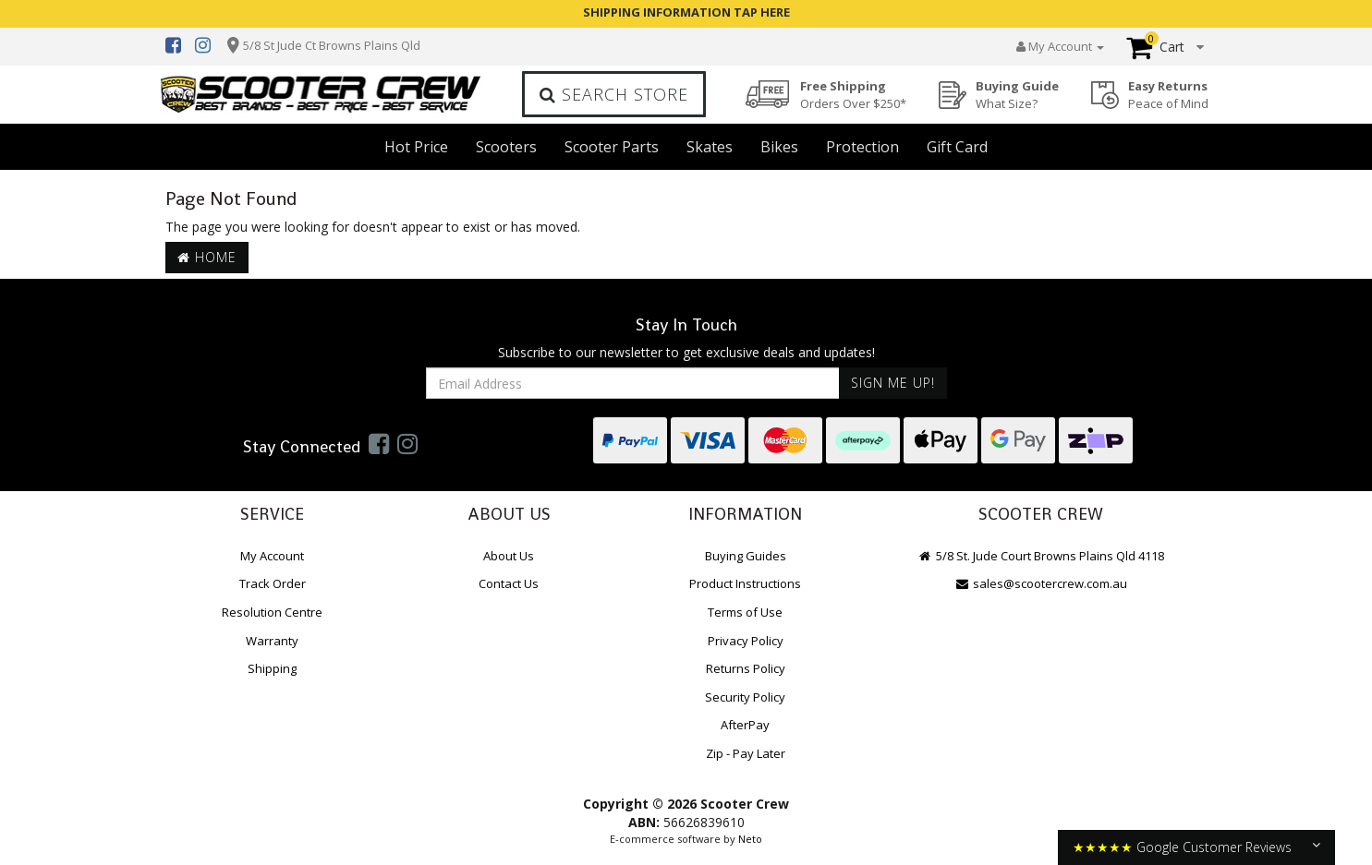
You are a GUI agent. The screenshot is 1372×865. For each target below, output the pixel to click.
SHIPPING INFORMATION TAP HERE (686, 12)
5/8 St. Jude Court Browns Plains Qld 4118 (1040, 555)
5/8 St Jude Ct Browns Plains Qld (331, 45)
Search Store (614, 94)
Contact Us (509, 583)
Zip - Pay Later (745, 753)
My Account (272, 555)
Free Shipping (853, 95)
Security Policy (745, 697)
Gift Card (957, 147)
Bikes (779, 147)
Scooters (506, 147)
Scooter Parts (612, 147)
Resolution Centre (272, 612)
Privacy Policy (745, 640)
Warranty (272, 640)
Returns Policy (745, 668)
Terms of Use (745, 612)
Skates (709, 147)
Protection (862, 147)
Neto (750, 839)
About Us (508, 555)
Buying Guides (745, 555)
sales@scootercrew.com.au (1040, 583)
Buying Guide (1017, 95)
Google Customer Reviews (1214, 847)
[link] (379, 443)
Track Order (272, 583)
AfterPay (745, 724)
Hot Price (416, 147)
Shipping (272, 668)
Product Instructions (745, 583)
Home (207, 257)
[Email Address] (633, 383)
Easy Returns (1168, 95)
